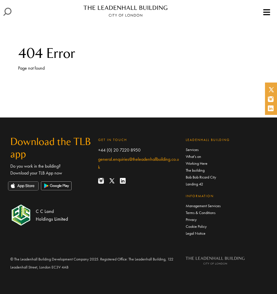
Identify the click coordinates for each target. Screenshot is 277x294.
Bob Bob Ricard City (201, 177)
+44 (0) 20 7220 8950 (119, 150)
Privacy (191, 219)
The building (195, 170)
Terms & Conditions (200, 212)
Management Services (203, 205)
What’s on (193, 156)
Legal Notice (195, 233)
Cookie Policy (196, 226)
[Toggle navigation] (267, 12)
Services (192, 149)
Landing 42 (194, 184)
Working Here (196, 163)
